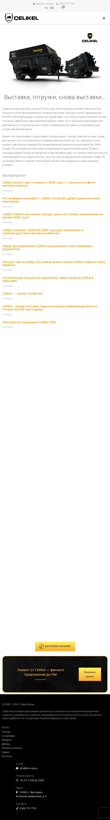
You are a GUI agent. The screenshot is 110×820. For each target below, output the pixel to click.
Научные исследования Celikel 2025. (29, 322)
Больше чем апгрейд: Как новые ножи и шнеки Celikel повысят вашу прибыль (53, 263)
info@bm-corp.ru (27, 468)
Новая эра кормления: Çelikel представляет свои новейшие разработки (47, 247)
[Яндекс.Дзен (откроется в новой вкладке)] (57, 8)
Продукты (7, 440)
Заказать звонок (43, 3)
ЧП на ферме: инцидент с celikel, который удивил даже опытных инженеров (51, 199)
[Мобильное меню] (104, 18)
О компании (8, 436)
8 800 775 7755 (65, 3)
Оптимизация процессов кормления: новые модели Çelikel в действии (48, 279)
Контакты (7, 456)
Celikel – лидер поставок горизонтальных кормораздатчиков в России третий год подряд (49, 307)
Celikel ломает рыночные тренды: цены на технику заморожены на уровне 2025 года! (52, 215)
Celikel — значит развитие (22, 293)
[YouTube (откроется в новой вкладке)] (52, 8)
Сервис (6, 452)
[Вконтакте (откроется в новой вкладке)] (46, 8)
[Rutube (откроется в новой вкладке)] (63, 8)
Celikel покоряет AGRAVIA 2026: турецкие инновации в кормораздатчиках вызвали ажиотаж (42, 231)
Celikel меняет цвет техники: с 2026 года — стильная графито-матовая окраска (49, 184)
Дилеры (6, 444)
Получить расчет (90, 374)
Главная (6, 432)
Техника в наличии (12, 448)
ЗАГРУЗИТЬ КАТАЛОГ (55, 346)
